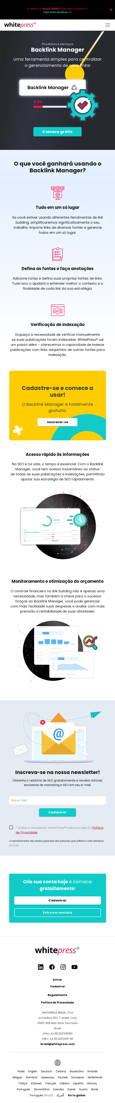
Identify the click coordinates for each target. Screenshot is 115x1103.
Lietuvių (92, 1083)
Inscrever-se (57, 425)
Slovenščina (41, 1089)
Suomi (83, 1089)
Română (31, 1077)
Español (78, 1083)
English (32, 1071)
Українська (47, 1077)
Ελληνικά (36, 1083)
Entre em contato (57, 912)
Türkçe (22, 1083)
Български (77, 1077)
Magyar (17, 1077)
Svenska (58, 1089)
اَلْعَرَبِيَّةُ (60, 1095)
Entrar (57, 980)
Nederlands (95, 1077)
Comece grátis (57, 131)
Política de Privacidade (57, 1002)
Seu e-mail (19, 800)
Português (23, 1089)
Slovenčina (77, 1071)
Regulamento (57, 995)
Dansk (71, 1089)
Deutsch (46, 1071)
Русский (63, 1077)
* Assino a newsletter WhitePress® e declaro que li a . (59, 828)
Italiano (64, 1083)
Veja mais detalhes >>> (57, 12)
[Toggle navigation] (108, 25)
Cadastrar (57, 812)
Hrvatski (92, 1071)
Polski (21, 1071)
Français (50, 1083)
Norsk (94, 1089)
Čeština (61, 1071)
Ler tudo (14, 845)
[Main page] (20, 25)
